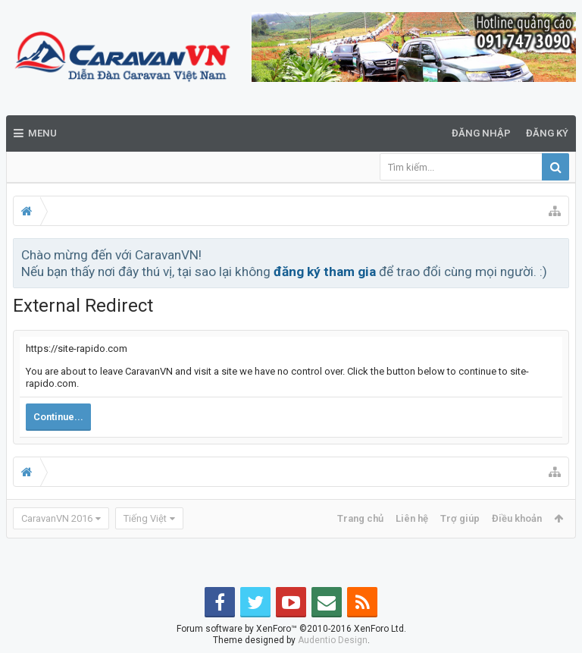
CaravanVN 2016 (56, 518)
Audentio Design (333, 640)
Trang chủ (360, 518)
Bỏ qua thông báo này (558, 254)
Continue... (58, 416)
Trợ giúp (460, 518)
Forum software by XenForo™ (291, 628)
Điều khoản (517, 518)
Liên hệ (412, 518)
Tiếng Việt (145, 518)
